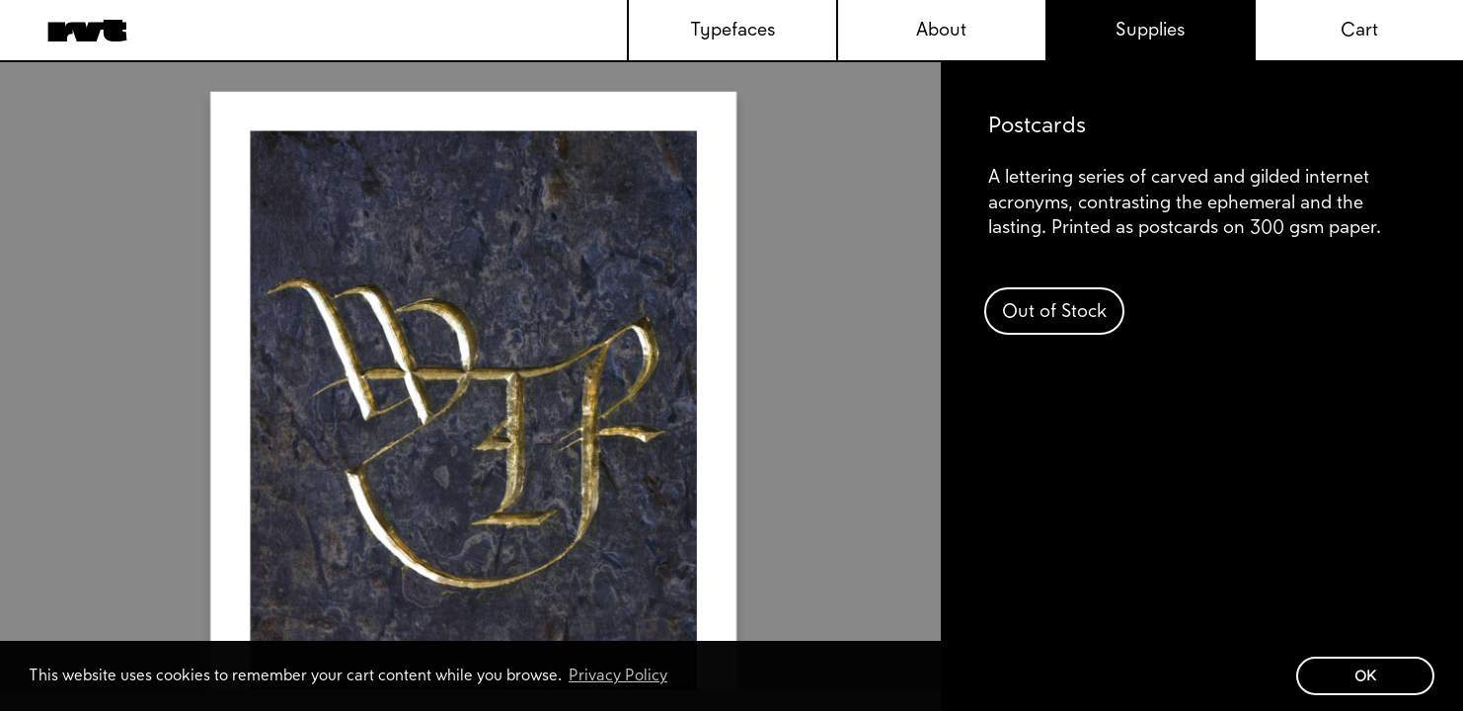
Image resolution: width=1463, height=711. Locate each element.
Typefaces (732, 29)
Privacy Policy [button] (618, 675)
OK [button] (1365, 675)
